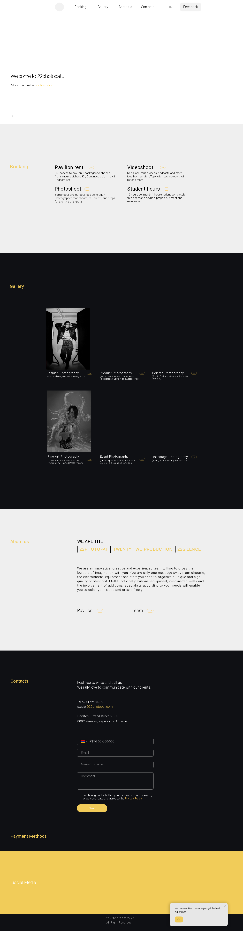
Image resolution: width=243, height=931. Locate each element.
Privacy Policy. (133, 798)
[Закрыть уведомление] (225, 905)
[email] (115, 753)
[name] (115, 764)
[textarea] (115, 781)
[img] (59, 7)
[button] (190, 7)
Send (92, 808)
